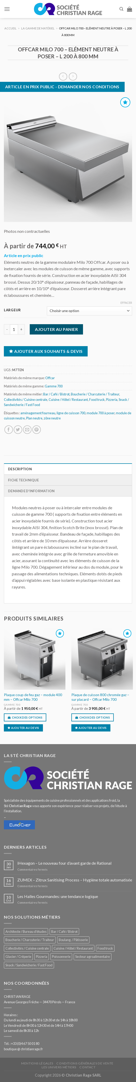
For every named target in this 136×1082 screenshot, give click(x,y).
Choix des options (27, 717)
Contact (87, 1067)
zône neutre (52, 418)
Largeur (12, 310)
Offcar (50, 378)
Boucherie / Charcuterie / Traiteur (95, 394)
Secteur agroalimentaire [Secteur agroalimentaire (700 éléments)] (92, 956)
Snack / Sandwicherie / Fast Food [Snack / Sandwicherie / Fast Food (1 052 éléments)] (28, 965)
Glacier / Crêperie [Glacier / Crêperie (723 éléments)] (18, 956)
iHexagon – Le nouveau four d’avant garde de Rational (64, 863)
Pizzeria (111, 399)
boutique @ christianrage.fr (23, 1049)
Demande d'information (31, 491)
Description (20, 469)
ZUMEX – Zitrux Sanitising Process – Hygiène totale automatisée (74, 879)
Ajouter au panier (56, 329)
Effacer (126, 302)
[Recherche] (121, 9)
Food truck (97, 399)
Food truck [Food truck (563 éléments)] (105, 948)
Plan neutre (34, 418)
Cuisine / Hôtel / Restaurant (68, 399)
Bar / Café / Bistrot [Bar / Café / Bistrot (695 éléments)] (64, 931)
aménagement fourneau (37, 413)
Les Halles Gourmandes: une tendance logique (57, 896)
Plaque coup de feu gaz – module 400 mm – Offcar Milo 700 (33, 697)
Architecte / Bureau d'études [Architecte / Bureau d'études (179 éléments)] (26, 931)
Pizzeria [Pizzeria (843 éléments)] (41, 956)
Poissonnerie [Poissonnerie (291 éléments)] (61, 956)
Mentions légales (37, 1063)
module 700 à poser (101, 413)
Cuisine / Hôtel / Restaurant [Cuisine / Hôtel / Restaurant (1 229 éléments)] (73, 948)
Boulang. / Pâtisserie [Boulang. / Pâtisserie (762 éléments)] (73, 940)
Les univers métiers (59, 1067)
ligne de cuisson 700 (71, 413)
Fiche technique (23, 480)
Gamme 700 (54, 386)
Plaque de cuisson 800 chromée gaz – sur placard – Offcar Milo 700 (100, 697)
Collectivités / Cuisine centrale (25, 399)
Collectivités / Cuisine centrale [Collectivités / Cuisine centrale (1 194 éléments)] (27, 948)
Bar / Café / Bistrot (56, 394)
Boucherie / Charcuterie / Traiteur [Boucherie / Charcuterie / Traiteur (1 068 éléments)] (29, 940)
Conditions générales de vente (85, 1063)
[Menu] (7, 9)
